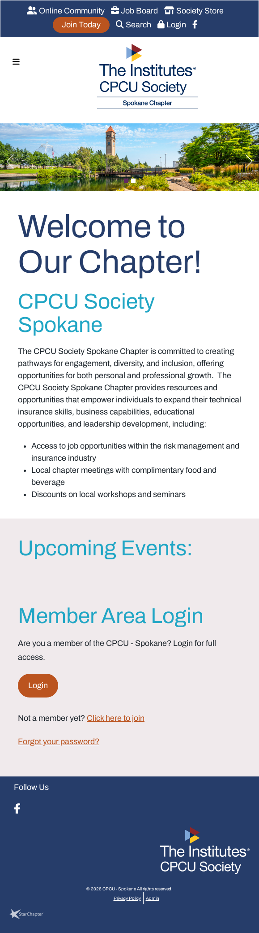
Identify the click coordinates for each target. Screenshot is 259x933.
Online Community (66, 10)
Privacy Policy (127, 898)
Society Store (194, 10)
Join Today (81, 24)
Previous (6, 159)
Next (252, 159)
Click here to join (115, 718)
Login (171, 24)
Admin (152, 898)
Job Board (134, 10)
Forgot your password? (58, 741)
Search (133, 24)
